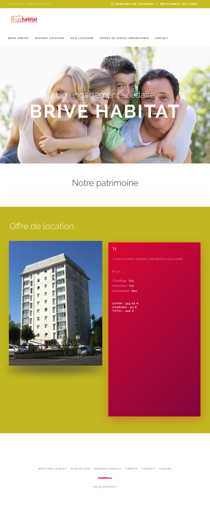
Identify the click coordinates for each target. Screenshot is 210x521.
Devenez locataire (49, 38)
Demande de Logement (135, 4)
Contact (161, 38)
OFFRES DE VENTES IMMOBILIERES (124, 38)
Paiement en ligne (181, 4)
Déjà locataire (82, 38)
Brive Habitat (18, 38)
